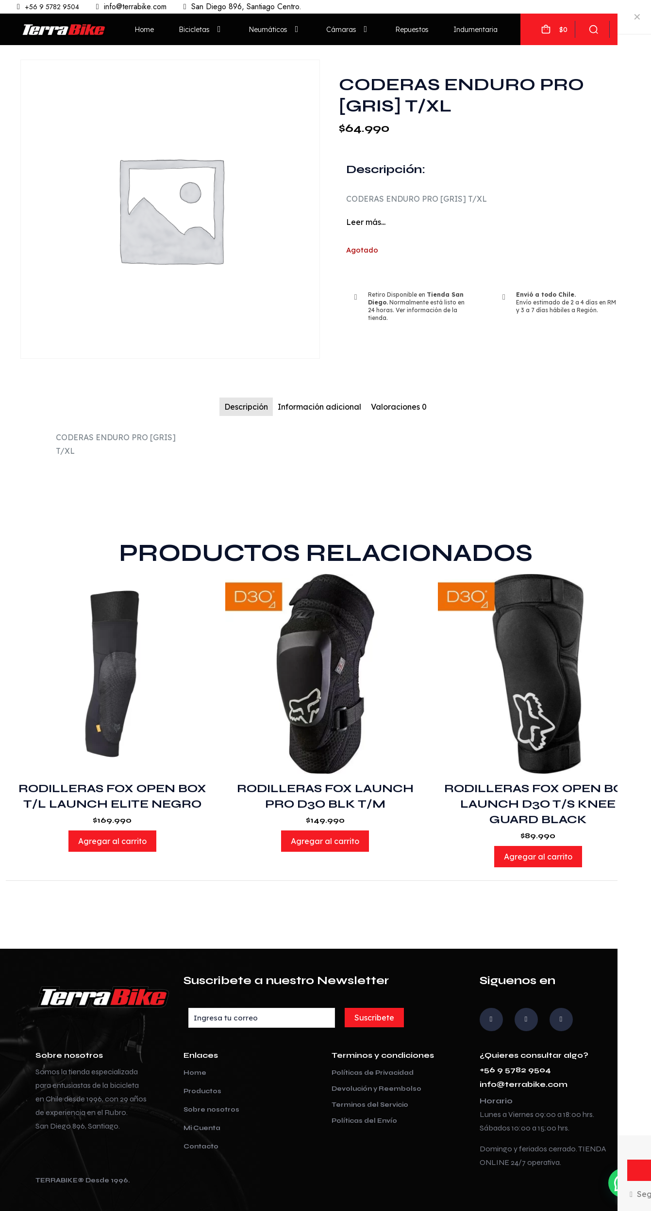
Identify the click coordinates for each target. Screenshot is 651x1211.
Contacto (201, 1146)
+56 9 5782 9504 (515, 1069)
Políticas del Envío (364, 1121)
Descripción (246, 407)
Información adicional (319, 407)
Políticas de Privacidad (373, 1073)
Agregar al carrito (112, 841)
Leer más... (365, 222)
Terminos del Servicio (370, 1105)
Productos (202, 1091)
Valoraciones (399, 407)
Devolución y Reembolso (376, 1089)
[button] (622, 1182)
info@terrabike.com (524, 1084)
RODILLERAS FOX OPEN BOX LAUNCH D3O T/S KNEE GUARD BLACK (538, 804)
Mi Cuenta (202, 1128)
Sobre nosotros (211, 1110)
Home (195, 1073)
